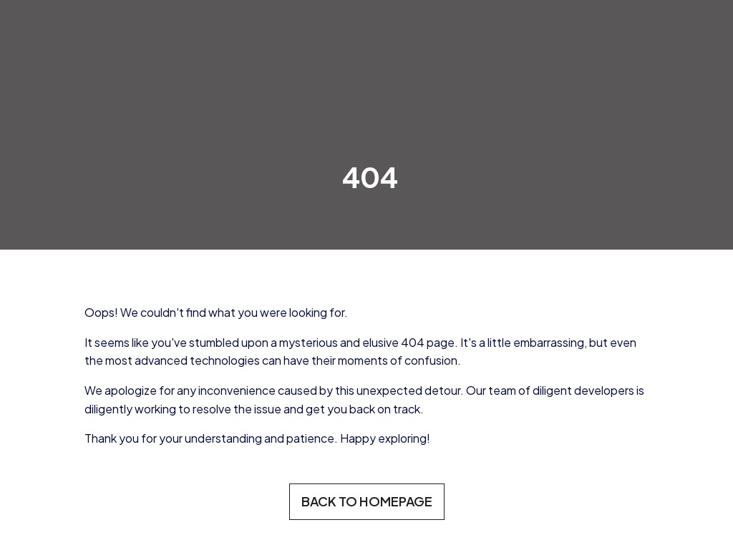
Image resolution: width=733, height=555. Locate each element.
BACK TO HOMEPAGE (366, 501)
